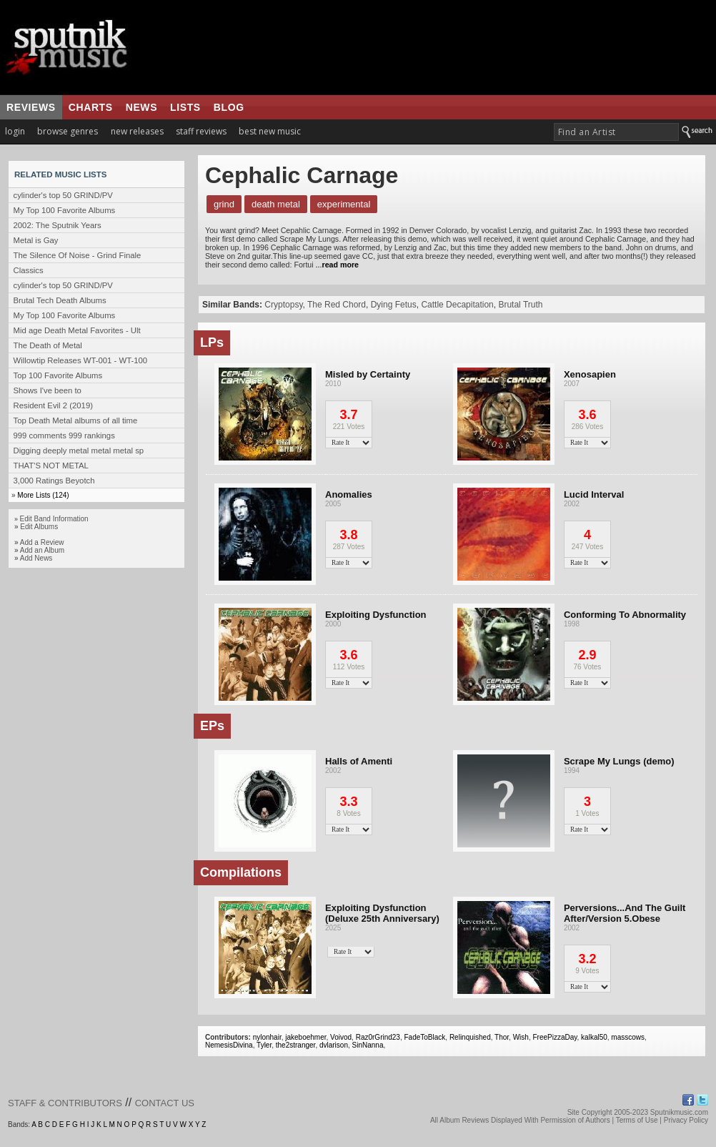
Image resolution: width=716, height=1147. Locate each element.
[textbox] (616, 132)
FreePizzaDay (554, 1037)
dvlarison (333, 1045)
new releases (137, 131)
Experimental (343, 204)
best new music (270, 131)
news (141, 107)
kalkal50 (594, 1037)
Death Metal (276, 204)
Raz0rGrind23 (378, 1037)
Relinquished (470, 1037)
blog (229, 107)
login (15, 131)
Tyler (264, 1045)
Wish (521, 1037)
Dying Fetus (394, 305)
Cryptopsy (283, 305)
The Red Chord (336, 305)
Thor (501, 1037)
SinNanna (368, 1045)
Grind (224, 204)
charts (91, 107)
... (336, 264)
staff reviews (201, 131)
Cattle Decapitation (457, 305)
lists (185, 107)
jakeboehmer (305, 1037)
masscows (628, 1037)
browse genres (67, 131)
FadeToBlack (425, 1037)
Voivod (341, 1037)
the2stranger (296, 1045)
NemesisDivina (229, 1045)
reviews (31, 107)
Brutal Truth (520, 305)
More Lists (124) (43, 495)
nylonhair (267, 1037)
